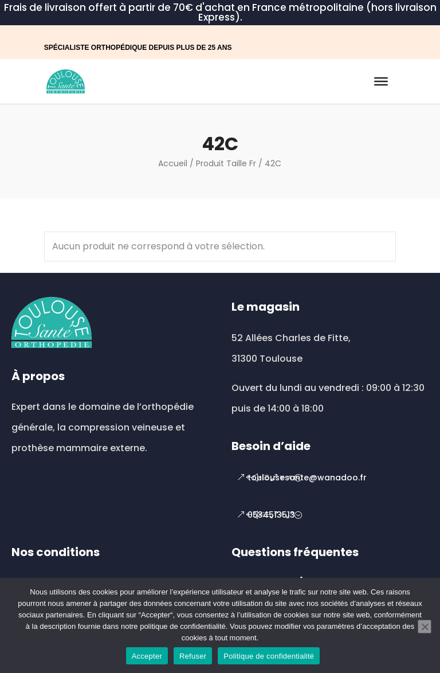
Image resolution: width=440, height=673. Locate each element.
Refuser (192, 656)
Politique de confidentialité (268, 656)
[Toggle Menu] (381, 81)
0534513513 (271, 515)
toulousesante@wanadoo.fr (307, 477)
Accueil (172, 163)
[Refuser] (424, 626)
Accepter (147, 656)
